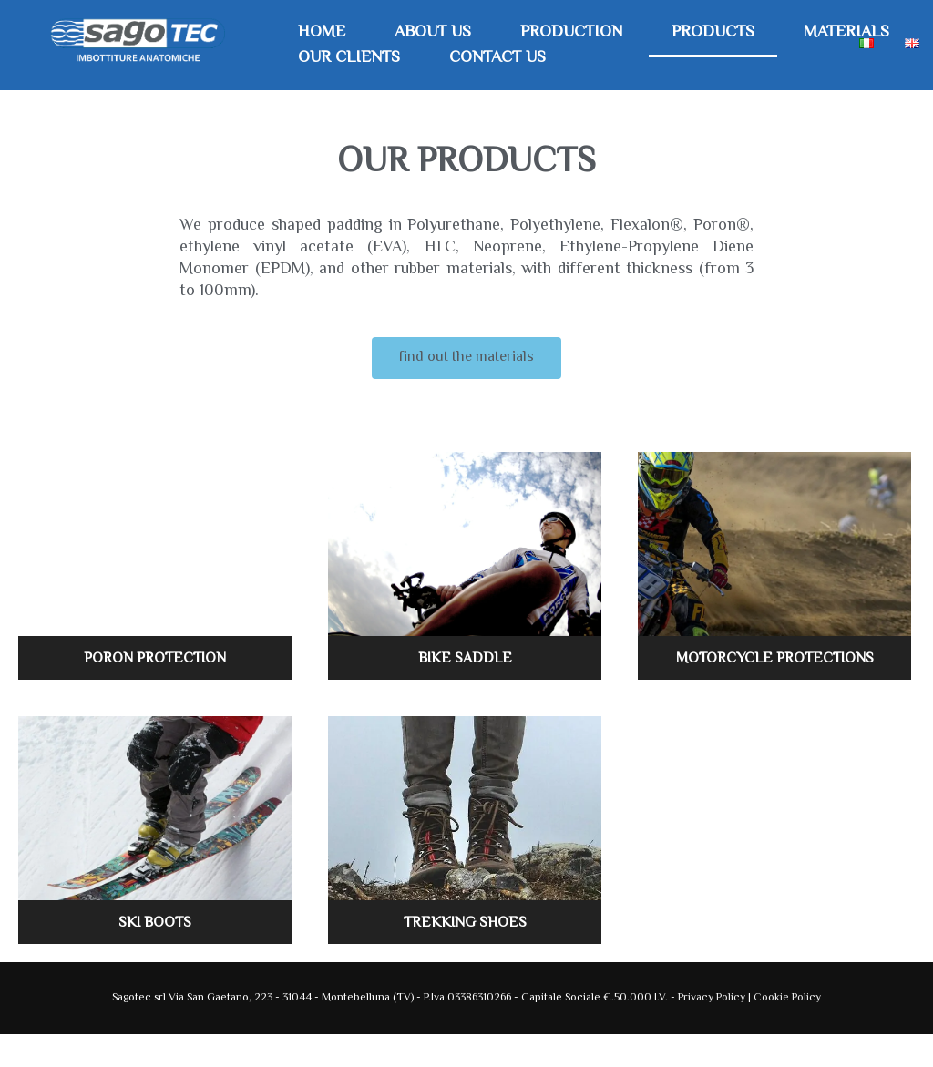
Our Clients (349, 58)
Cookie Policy (787, 998)
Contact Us (497, 58)
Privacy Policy (713, 998)
